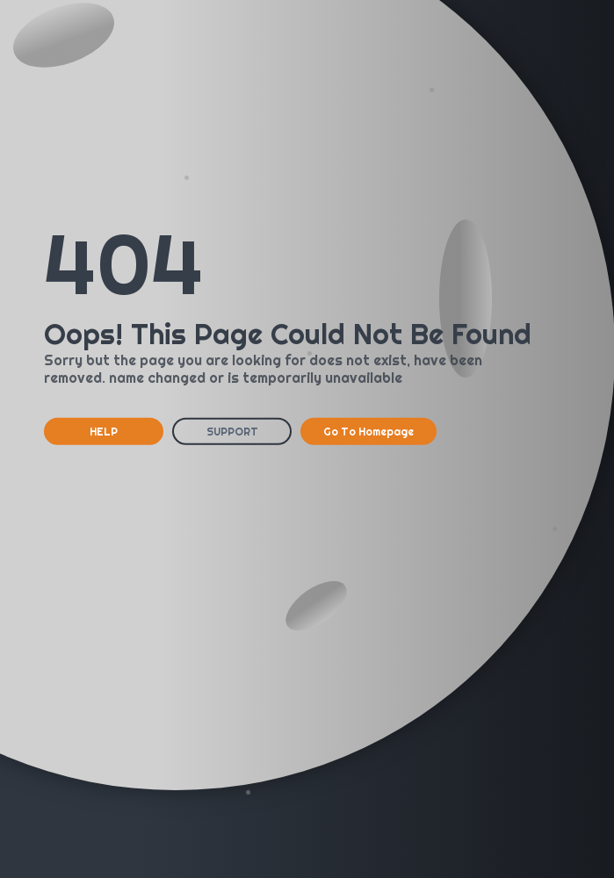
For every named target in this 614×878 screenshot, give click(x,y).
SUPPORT (232, 431)
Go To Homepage (368, 431)
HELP (104, 431)
